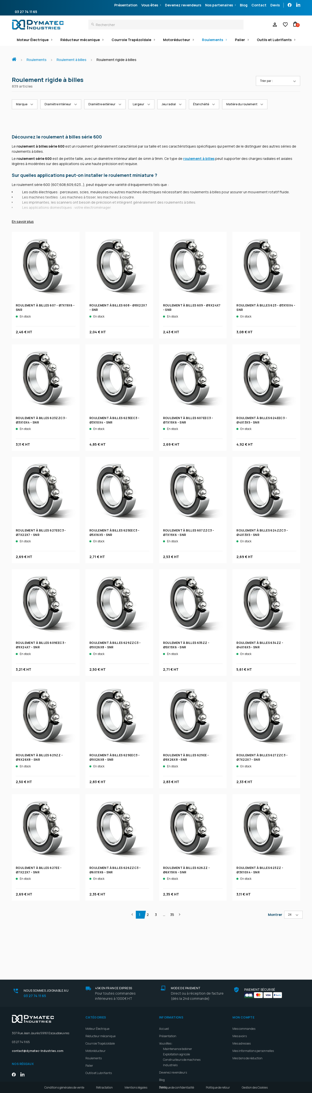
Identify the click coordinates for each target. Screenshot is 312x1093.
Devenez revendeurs (183, 5)
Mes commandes (243, 985)
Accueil (16, 57)
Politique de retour (218, 1087)
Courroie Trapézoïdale (131, 39)
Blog (243, 5)
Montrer (275, 914)
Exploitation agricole (176, 1011)
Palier (240, 39)
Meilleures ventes (170, 1073)
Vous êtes (149, 5)
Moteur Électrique (33, 39)
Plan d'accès (167, 1058)
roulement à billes (198, 158)
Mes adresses (241, 1000)
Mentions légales (136, 1087)
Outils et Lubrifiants (274, 39)
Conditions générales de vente (64, 1087)
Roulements (212, 39)
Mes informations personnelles (253, 1007)
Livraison (165, 1051)
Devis (275, 5)
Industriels (170, 1021)
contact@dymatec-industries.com (37, 1007)
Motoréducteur (176, 39)
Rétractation (104, 1087)
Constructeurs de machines (181, 1016)
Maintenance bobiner (177, 1005)
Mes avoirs (239, 992)
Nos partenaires (219, 5)
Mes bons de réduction (247, 1015)
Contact (258, 5)
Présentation (125, 5)
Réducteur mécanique (80, 39)
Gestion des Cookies (255, 1087)
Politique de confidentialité (176, 1087)
